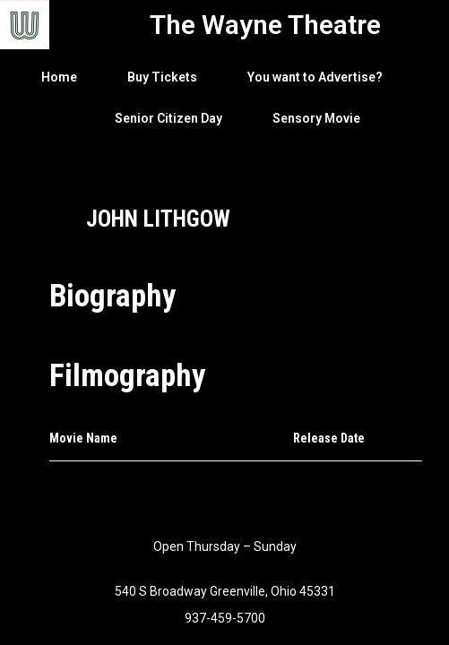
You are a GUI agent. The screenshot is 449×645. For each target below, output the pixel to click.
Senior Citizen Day (168, 118)
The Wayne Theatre (265, 24)
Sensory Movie (316, 118)
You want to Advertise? (315, 77)
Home (59, 77)
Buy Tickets (162, 77)
